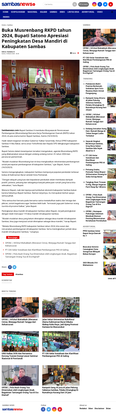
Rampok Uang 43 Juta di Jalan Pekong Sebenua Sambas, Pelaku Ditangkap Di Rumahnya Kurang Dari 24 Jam (60, 390)
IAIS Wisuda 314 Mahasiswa (90, 263)
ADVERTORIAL (88, 12)
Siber (90, 408)
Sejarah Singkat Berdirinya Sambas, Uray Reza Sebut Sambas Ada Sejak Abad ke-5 (94, 146)
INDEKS (6, 17)
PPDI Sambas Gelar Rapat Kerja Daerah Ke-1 (92, 233)
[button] (112, 11)
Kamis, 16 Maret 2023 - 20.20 (10, 53)
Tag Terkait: (8, 274)
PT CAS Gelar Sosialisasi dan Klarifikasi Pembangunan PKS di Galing (37, 250)
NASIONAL (32, 12)
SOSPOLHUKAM (18, 12)
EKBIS (62, 12)
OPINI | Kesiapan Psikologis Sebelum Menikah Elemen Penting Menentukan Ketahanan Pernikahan (96, 216)
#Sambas (19, 274)
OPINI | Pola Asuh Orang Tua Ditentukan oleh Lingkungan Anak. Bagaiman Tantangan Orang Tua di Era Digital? (20, 391)
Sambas (10, 25)
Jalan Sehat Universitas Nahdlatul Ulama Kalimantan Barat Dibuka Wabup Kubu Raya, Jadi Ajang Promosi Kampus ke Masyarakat (60, 323)
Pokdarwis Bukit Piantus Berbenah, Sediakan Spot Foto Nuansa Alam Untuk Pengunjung (95, 88)
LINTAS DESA (73, 12)
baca (73, 53)
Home (4, 25)
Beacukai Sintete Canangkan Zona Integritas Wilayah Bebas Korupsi (91, 250)
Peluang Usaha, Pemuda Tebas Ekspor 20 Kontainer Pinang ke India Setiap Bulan (96, 173)
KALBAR (43, 12)
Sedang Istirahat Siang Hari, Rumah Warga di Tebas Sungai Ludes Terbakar (96, 132)
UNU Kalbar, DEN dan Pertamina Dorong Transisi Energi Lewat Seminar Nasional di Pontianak (20, 356)
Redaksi (83, 408)
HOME (5, 12)
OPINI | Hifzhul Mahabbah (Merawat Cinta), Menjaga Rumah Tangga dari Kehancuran (20, 322)
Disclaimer (99, 408)
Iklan (108, 408)
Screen (84, 4)
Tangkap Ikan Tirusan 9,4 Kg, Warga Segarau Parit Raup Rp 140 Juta (96, 184)
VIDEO (100, 12)
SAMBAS (53, 12)
